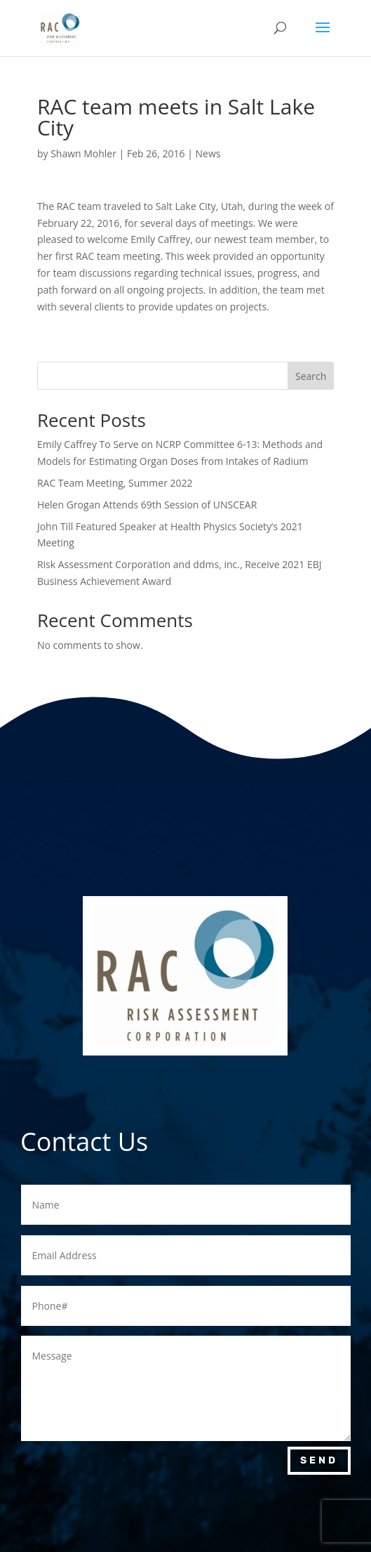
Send (319, 1460)
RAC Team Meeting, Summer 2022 (115, 482)
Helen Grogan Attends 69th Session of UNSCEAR (147, 504)
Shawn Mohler (83, 153)
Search (310, 376)
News (207, 153)
